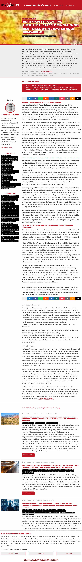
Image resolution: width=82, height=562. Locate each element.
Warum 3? (58, 5)
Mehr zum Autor (7, 148)
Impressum (27, 559)
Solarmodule (7, 178)
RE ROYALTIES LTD (8, 204)
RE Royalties (7, 162)
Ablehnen (69, 553)
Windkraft (6, 165)
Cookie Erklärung (52, 559)
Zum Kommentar (28, 455)
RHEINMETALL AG (8, 239)
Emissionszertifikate (9, 158)
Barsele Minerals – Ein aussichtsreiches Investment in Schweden (49, 88)
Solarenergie (7, 177)
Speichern (41, 553)
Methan (5, 160)
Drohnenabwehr (8, 186)
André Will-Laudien (46, 71)
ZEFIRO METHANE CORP (9, 200)
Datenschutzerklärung (39, 559)
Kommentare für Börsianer (37, 5)
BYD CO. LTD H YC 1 (8, 231)
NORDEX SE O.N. (7, 202)
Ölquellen (6, 155)
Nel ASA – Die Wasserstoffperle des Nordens (41, 86)
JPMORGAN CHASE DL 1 (9, 199)
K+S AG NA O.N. (7, 223)
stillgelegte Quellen (9, 157)
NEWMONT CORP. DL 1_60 (10, 229)
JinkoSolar (6, 163)
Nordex (14, 160)
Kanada (5, 188)
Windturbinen (7, 167)
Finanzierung (7, 168)
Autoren (70, 5)
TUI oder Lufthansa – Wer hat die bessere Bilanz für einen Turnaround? (51, 90)
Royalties (6, 175)
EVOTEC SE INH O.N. (8, 221)
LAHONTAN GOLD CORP (9, 224)
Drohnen (5, 181)
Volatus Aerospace (9, 180)
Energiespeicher (8, 173)
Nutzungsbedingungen (46, 398)
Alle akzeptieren (13, 553)
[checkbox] (1, 549)
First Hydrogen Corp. (10, 241)
